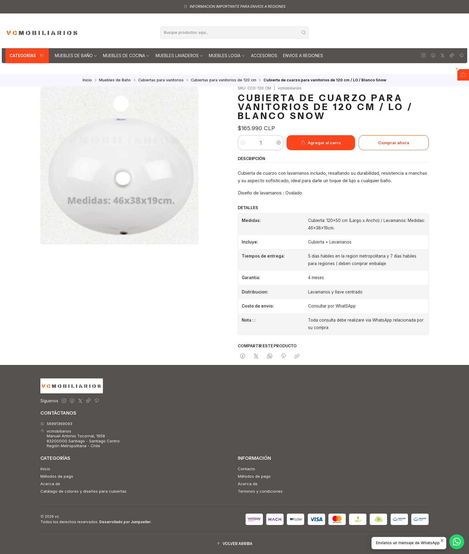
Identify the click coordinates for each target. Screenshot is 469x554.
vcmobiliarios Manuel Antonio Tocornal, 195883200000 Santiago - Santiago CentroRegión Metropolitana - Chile (80, 438)
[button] (234, 543)
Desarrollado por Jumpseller (125, 522)
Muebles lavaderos (179, 55)
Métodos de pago (56, 476)
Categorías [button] (27, 55)
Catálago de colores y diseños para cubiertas (83, 491)
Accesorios (264, 55)
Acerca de (50, 483)
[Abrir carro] (463, 74)
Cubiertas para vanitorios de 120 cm (223, 80)
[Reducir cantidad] (242, 143)
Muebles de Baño (76, 55)
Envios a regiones (303, 55)
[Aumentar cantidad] (278, 143)
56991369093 (56, 423)
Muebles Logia (227, 55)
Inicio (87, 80)
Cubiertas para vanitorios (161, 80)
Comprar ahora (393, 142)
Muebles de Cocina (126, 55)
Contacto (246, 468)
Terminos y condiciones (260, 491)
